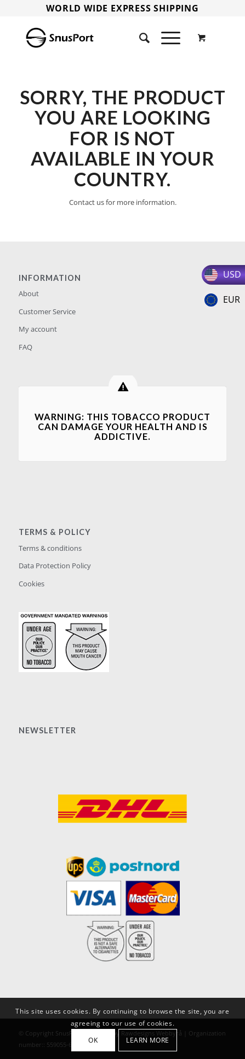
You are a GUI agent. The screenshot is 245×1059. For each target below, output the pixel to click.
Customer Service (47, 311)
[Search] (139, 38)
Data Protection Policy (55, 565)
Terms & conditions (50, 548)
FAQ (25, 347)
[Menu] (165, 38)
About (29, 293)
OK (93, 1040)
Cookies (31, 584)
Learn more (147, 1040)
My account (38, 329)
